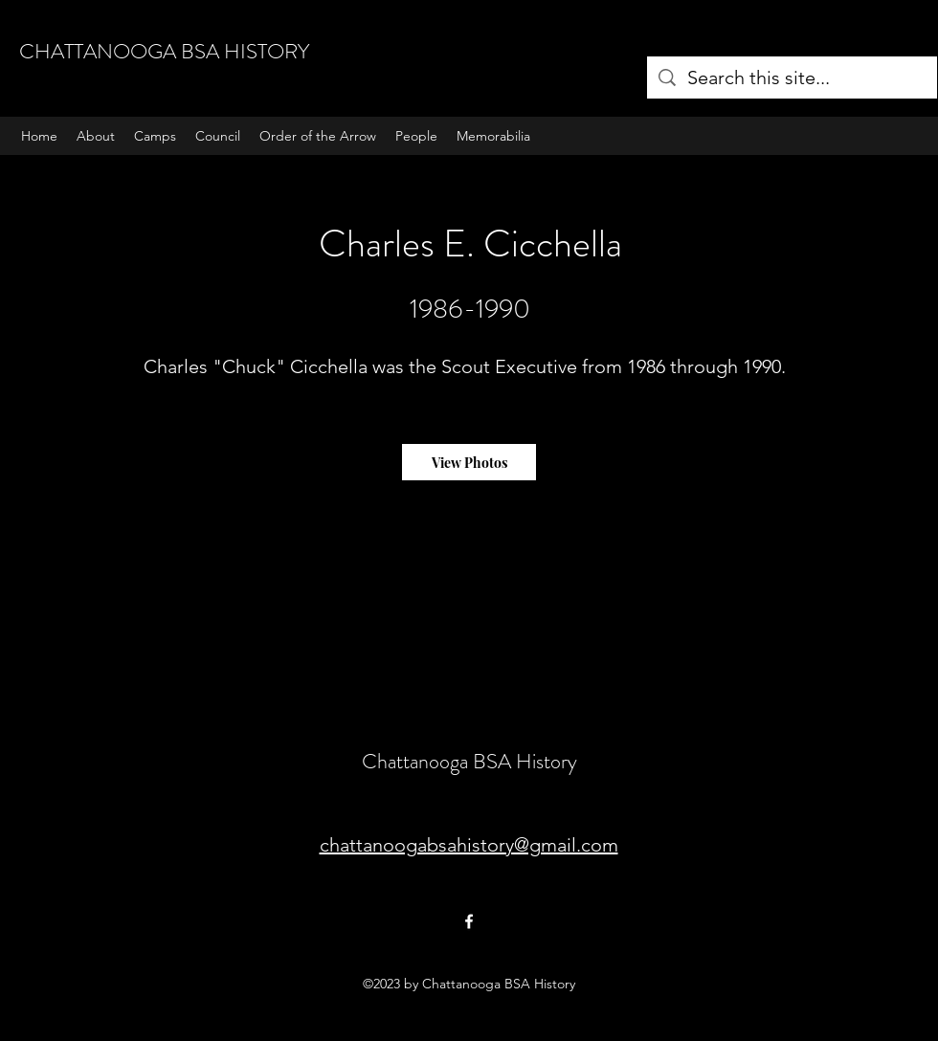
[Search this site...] (792, 77)
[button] (155, 136)
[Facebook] (469, 921)
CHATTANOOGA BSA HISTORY (164, 51)
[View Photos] (469, 462)
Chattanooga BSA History (469, 761)
